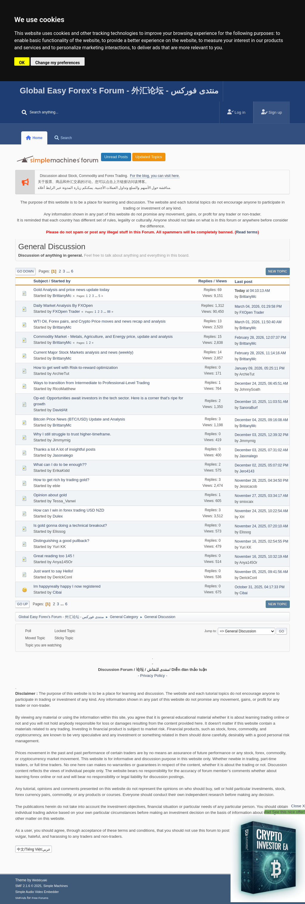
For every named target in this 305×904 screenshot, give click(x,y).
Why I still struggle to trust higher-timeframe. (72, 434)
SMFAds (20, 898)
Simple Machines (55, 886)
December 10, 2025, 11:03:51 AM (261, 402)
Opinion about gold (50, 495)
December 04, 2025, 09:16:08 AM (261, 420)
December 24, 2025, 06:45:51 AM (261, 383)
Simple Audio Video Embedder (37, 892)
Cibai (57, 592)
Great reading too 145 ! (53, 556)
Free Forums (40, 898)
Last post (246, 281)
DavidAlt (60, 410)
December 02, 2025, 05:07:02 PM (261, 465)
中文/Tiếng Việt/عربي (33, 849)
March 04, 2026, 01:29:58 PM (258, 306)
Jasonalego (63, 455)
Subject (40, 281)
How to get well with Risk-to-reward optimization (75, 367)
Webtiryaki (39, 880)
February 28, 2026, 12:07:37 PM (260, 337)
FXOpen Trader (66, 311)
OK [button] (22, 62)
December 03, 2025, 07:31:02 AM (261, 450)
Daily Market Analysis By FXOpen (63, 305)
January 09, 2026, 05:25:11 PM (259, 368)
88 (109, 311)
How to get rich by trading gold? (61, 480)
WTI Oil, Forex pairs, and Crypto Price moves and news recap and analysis (99, 321)
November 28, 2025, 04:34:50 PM (261, 480)
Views (221, 281)
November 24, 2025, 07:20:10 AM (261, 526)
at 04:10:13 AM (252, 291)
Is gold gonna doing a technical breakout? (70, 525)
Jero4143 (246, 471)
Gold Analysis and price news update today (71, 289)
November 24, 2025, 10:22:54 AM (261, 511)
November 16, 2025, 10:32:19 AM (261, 557)
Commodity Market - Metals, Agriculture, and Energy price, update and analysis (102, 336)
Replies (205, 281)
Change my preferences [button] (57, 62)
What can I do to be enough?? (60, 464)
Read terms (247, 232)
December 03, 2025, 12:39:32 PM (261, 435)
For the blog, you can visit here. (155, 176)
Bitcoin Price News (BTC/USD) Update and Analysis (79, 419)
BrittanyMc (62, 295)
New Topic (277, 271)
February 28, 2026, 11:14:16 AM (260, 353)
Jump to (210, 631)
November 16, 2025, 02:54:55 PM (261, 541)
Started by (60, 281)
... (68, 271)
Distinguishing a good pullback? (61, 540)
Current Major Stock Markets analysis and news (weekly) (83, 352)
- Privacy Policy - (152, 675)
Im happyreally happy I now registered (66, 586)
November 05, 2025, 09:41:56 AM (261, 572)
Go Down (25, 271)
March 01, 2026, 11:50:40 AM (258, 322)
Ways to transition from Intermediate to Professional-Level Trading (91, 383)
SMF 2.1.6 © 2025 (28, 886)
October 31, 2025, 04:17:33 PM (259, 587)
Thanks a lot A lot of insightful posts (64, 449)
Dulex (58, 516)
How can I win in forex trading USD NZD (68, 510)
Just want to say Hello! (53, 571)
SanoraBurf (248, 408)
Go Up (22, 604)
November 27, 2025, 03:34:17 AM (261, 496)
